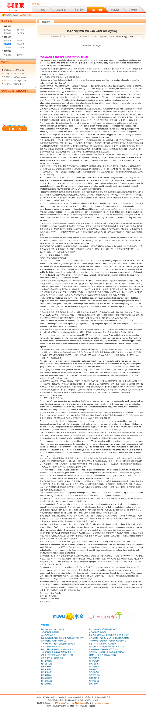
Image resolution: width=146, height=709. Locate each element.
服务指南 (79, 697)
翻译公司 (62, 697)
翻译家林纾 (93, 684)
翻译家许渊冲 (94, 661)
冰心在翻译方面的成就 (98, 632)
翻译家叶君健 (46, 675)
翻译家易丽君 (46, 669)
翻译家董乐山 (94, 681)
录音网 (67, 700)
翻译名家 (20, 33)
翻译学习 (7, 41)
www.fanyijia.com (102, 703)
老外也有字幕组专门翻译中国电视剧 (103, 629)
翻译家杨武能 (46, 661)
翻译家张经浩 (46, 684)
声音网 (80, 700)
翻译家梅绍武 (46, 681)
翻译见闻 (20, 30)
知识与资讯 (97, 10)
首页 (43, 10)
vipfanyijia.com (79, 703)
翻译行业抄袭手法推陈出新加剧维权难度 (57, 649)
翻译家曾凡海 (94, 667)
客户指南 (79, 10)
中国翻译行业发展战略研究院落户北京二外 (58, 652)
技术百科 (20, 55)
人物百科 (7, 55)
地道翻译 (59, 700)
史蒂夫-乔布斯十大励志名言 (52, 658)
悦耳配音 (88, 700)
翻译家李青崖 (46, 678)
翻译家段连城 (46, 664)
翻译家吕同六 (94, 664)
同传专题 (20, 47)
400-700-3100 (25, 15)
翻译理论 (20, 44)
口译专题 (7, 47)
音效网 (74, 700)
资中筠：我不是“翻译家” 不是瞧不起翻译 (57, 655)
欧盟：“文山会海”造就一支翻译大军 (103, 644)
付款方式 (106, 697)
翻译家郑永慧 (46, 672)
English (38, 697)
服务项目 (61, 10)
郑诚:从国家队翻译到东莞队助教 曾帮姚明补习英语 (109, 635)
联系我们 (115, 10)
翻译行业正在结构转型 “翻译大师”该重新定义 (106, 647)
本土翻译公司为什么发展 (51, 647)
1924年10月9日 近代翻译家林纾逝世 (103, 655)
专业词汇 (20, 41)
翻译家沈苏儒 (94, 672)
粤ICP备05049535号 (68, 706)
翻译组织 (7, 33)
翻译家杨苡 (93, 669)
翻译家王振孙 (94, 675)
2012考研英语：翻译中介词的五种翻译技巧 (58, 644)
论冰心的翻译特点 (48, 635)
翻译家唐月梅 (94, 658)
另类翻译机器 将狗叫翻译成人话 (53, 641)
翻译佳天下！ (38, 4)
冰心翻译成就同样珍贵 (50, 632)
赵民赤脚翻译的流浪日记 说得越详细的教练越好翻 (109, 638)
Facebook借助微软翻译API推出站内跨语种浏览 (107, 641)
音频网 (95, 700)
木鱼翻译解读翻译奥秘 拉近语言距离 (103, 649)
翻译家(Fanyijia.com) (124, 37)
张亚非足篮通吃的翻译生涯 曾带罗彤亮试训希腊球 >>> (62, 638)
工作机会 (98, 697)
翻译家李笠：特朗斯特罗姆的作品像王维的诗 (107, 652)
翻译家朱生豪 (94, 678)
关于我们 (134, 10)
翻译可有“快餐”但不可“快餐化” (53, 629)
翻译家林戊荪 (46, 667)
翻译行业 (7, 30)
